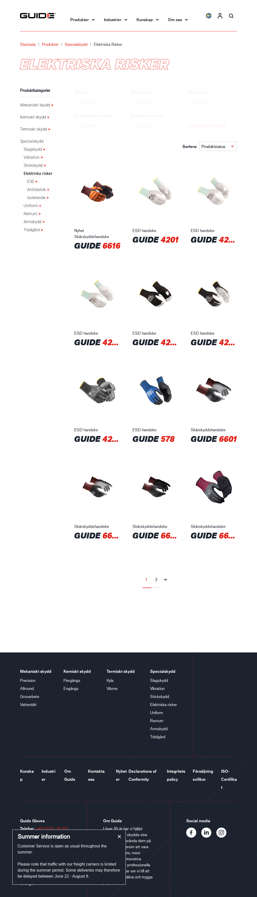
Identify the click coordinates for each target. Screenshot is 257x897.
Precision (27, 680)
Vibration (32, 157)
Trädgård (32, 229)
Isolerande (36, 197)
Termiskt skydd (33, 129)
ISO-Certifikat (229, 779)
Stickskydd (33, 165)
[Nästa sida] (165, 579)
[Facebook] (193, 836)
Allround (27, 688)
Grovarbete (29, 696)
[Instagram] (223, 836)
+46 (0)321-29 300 (52, 828)
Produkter (79, 19)
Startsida (28, 44)
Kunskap (145, 19)
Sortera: (189, 146)
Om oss (175, 19)
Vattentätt (28, 704)
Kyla (110, 680)
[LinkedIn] (208, 836)
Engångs (71, 688)
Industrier (112, 19)
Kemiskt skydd (33, 117)
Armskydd (32, 221)
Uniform (31, 205)
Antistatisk (36, 189)
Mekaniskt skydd (35, 105)
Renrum (30, 213)
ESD (30, 181)
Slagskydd (33, 149)
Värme (112, 688)
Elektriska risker (38, 173)
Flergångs (71, 680)
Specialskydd (76, 44)
